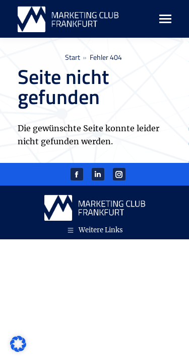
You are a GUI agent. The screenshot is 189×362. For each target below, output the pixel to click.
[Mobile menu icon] (160, 19)
